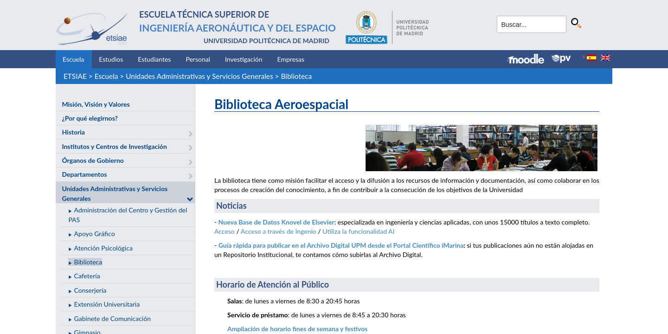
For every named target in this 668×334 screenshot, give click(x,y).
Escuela (73, 59)
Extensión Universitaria (107, 304)
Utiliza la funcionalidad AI (358, 231)
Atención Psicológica (103, 248)
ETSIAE (75, 76)
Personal (198, 59)
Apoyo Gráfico (94, 234)
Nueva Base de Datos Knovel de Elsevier (276, 222)
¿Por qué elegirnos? (90, 118)
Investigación (244, 59)
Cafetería (87, 276)
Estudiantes (154, 59)
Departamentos (84, 174)
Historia (73, 132)
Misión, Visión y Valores (95, 104)
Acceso (224, 231)
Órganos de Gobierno (92, 160)
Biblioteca (296, 76)
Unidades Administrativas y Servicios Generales (199, 76)
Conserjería (90, 290)
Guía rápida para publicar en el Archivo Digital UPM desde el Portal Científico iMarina (341, 245)
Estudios (111, 59)
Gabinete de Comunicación (112, 318)
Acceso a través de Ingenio (278, 231)
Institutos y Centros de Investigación (114, 146)
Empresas (291, 59)
